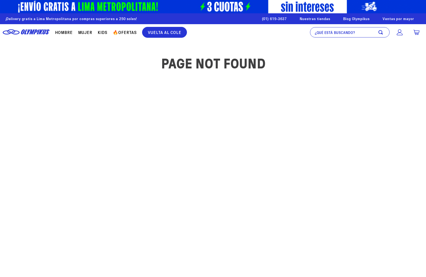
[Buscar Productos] (381, 32)
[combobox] (350, 32)
